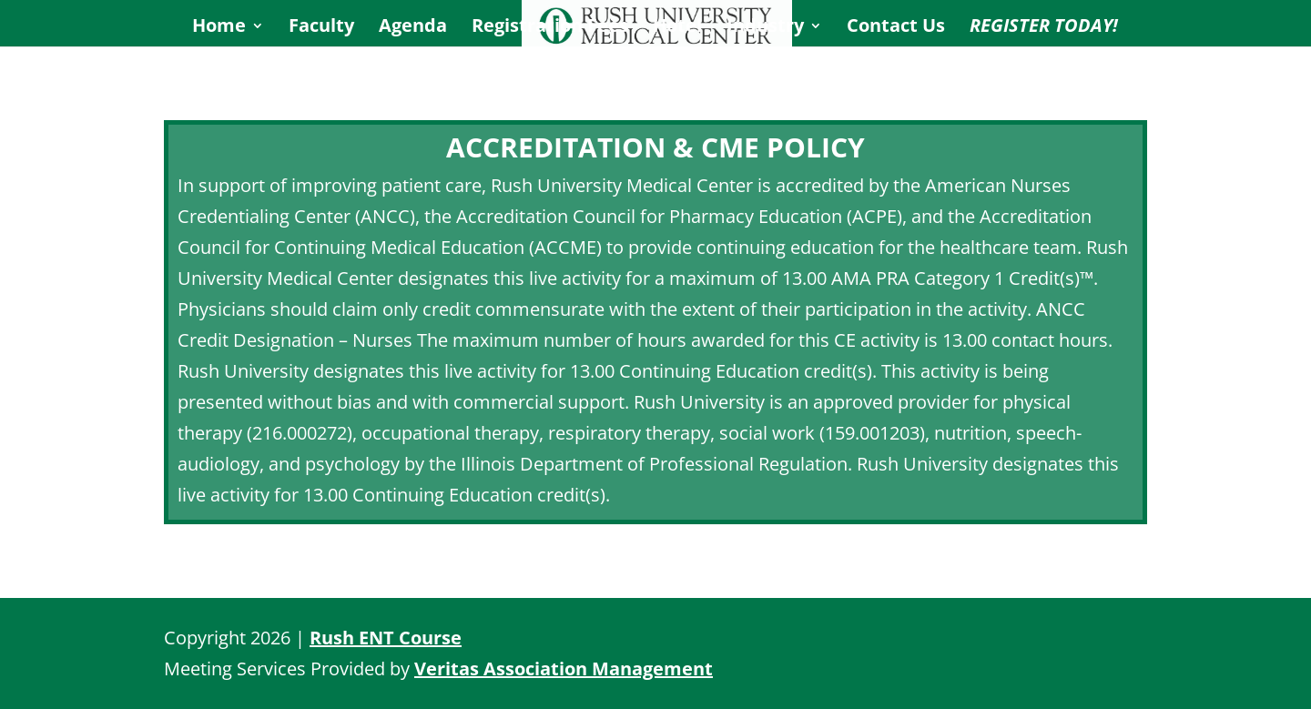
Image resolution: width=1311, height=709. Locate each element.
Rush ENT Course (386, 637)
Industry (765, 28)
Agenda (413, 28)
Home (219, 28)
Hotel (677, 28)
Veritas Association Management (563, 668)
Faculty (321, 28)
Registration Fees (550, 28)
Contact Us (896, 28)
